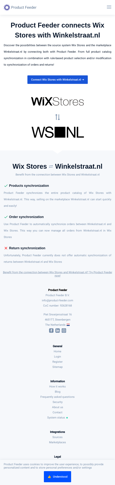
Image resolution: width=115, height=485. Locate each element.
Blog (57, 391)
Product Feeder (57, 290)
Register (57, 361)
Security (58, 402)
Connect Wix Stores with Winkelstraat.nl (57, 79)
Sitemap (57, 367)
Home (57, 351)
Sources (57, 437)
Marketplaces (57, 442)
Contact (57, 412)
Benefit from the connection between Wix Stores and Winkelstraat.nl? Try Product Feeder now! (57, 274)
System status (57, 417)
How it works (57, 386)
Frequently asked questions (57, 397)
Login (57, 356)
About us (57, 407)
